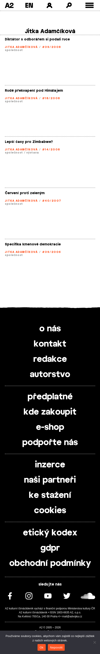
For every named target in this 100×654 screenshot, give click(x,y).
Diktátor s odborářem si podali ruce (37, 39)
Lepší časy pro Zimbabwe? (29, 142)
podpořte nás (50, 442)
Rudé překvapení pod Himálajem (34, 91)
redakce (50, 359)
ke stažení (50, 495)
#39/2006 (51, 252)
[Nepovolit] (94, 642)
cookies (50, 510)
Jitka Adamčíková (21, 47)
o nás (50, 329)
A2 (9, 5)
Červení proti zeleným (25, 193)
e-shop (50, 427)
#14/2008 (51, 149)
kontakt (50, 344)
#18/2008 (51, 98)
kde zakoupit (50, 412)
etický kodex (50, 533)
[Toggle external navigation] (89, 5)
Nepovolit (56, 647)
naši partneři (50, 480)
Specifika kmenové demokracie (33, 244)
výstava (32, 152)
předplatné (50, 397)
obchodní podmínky (50, 563)
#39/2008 (51, 47)
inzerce (50, 465)
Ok (41, 647)
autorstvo (50, 374)
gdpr (50, 548)
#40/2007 (51, 200)
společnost (14, 50)
